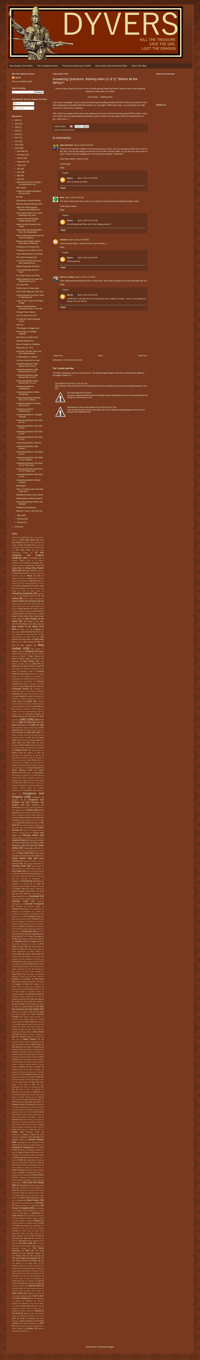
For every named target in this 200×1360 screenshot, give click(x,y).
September (21, 162)
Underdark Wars (34, 1286)
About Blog (138, 66)
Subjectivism (37, 1225)
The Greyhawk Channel (31, 1253)
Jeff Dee (38, 959)
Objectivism (26, 1092)
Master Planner (29, 1039)
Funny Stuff (23, 853)
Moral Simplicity (38, 1059)
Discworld (15, 757)
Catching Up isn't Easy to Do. (28, 247)
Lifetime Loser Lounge (19, 1012)
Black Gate (15, 632)
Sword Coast (26, 1231)
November (21, 155)
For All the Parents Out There (28, 276)
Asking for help (34, 601)
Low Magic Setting (20, 1024)
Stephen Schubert (18, 1223)
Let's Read (28, 1001)
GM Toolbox (37, 881)
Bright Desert (24, 664)
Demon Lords (17, 753)
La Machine (37, 986)
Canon (34, 674)
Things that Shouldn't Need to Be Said (24, 1271)
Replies (66, 173)
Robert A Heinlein (18, 1170)
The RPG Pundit (32, 1266)
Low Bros (40, 1022)
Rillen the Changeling (29, 1165)
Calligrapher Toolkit (26, 671)
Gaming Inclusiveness (34, 863)
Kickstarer (15, 979)
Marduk (24, 1034)
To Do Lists (22, 1276)
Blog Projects (29, 642)
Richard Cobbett (36, 1162)
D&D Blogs (34, 727)
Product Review (36, 1139)
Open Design (23, 1099)
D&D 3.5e (36, 722)
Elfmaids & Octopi (24, 823)
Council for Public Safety (32, 709)
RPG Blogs (38, 1182)
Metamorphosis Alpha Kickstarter (29, 498)
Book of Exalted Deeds (21, 659)
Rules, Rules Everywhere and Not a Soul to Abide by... (29, 237)
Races (22, 1150)
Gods (38, 884)
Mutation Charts (17, 1069)
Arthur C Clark (28, 598)
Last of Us (40, 989)
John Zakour (16, 971)
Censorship (27, 681)
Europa (25, 830)
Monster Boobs (31, 1054)
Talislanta (38, 1238)
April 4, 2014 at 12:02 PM (87, 295)
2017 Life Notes (25, 545)
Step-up (38, 1221)
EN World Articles (26, 825)
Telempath (22, 1241)
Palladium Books (18, 1104)
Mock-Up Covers (27, 1052)
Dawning (36, 745)
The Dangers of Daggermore (27, 328)
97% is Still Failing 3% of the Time (29, 292)
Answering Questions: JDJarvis (28, 443)
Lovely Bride (29, 1022)
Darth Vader (24, 740)
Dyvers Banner (25, 813)
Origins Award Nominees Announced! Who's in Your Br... (29, 307)
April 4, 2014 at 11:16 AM (85, 277)
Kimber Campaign (21, 981)
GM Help (25, 881)
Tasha (14, 1241)
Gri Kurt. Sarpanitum (34, 909)
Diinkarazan (27, 755)
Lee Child (37, 996)
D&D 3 (14, 722)
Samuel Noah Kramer (36, 1190)
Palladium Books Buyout (26, 507)
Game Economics (20, 856)
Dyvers (70, 178)
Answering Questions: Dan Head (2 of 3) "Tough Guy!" (29, 470)
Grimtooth (15, 911)
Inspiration (18, 941)
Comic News (17, 701)
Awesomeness (36, 604)
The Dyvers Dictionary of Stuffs (76, 66)
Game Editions (35, 856)
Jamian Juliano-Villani (33, 954)
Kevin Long (25, 976)
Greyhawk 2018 (17, 899)
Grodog (38, 911)
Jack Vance (24, 946)
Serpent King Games (27, 1198)
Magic (22, 1029)
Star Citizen (30, 1215)
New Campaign (19, 1079)
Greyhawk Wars (18, 909)
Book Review (29, 661)
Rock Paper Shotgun (34, 1177)
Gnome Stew (27, 884)
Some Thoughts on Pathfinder (28, 344)
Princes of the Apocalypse (31, 1137)
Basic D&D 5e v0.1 (21, 614)
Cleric (42, 694)
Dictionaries (15, 755)
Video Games (17, 1293)
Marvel (39, 1037)
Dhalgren (30, 753)
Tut (13, 1283)
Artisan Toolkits (18, 601)
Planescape (15, 1122)
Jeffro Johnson (28, 961)
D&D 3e (15, 725)
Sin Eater (40, 1203)
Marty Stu (30, 1037)
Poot (31, 1129)
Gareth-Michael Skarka (33, 868)
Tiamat (29, 1273)
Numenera (34, 1087)
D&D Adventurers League (20, 727)
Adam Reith (30, 571)
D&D (23, 719)
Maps (17, 1034)
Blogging (29, 651)
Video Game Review (34, 1291)
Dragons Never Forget (19, 780)
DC (43, 745)
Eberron (30, 817)
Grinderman (27, 911)
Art (39, 596)
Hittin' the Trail (16, 929)
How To (39, 931)
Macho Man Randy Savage (31, 1027)
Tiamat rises (37, 1273)
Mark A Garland (35, 1034)
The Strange (24, 1268)
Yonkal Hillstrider (17, 1328)
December (21, 151)
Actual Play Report (34, 568)
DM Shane (33, 760)
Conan (27, 704)
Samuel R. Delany (20, 1193)
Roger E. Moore (31, 1180)
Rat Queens (25, 1155)
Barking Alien (107, 97)
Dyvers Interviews (18, 815)
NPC (34, 1084)
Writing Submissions (30, 1323)
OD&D (35, 1092)
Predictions (15, 1134)
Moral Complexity (24, 1059)
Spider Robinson (18, 1215)
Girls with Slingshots (19, 878)
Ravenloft (41, 1155)
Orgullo (39, 1099)
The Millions (16, 1263)
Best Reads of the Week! (21, 66)
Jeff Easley (16, 961)
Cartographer (16, 679)
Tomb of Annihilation (33, 1278)
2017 (17, 138)
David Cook (30, 743)
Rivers (28, 1167)
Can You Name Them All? (26, 315)
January (20, 522)
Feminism (29, 838)
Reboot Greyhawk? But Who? (28, 266)
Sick (21, 1203)
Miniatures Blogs (17, 1049)
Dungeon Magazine (35, 785)
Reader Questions (20, 1157)
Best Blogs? (21, 486)
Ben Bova (34, 614)
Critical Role (16, 714)
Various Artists (30, 1288)
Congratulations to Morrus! (26, 357)
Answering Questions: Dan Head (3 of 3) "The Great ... (29, 464)
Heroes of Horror (26, 926)
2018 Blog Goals (38, 547)
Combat (14, 699)
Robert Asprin (32, 1170)
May (19, 176)
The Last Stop (35, 1256)
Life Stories (33, 1009)
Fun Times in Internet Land (27, 851)
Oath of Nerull (25, 1089)
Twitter (39, 1283)
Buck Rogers (16, 669)
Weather (18, 1301)
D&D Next (31, 732)
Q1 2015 (23, 1145)
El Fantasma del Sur (30, 820)
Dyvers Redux (19, 817)
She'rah (20, 1200)
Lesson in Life (17, 999)
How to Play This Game (20, 934)
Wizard (30, 1311)
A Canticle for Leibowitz (30, 563)
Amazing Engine (30, 583)
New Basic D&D (19, 1077)
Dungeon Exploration (19, 785)
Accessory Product (34, 565)
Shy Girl (14, 1203)
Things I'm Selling (36, 1268)
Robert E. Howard (26, 1172)
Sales (14, 1190)
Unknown (64, 240)
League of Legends (18, 994)
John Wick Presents (34, 969)
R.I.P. (35, 1147)
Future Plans (39, 853)
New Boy (40, 1077)
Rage (13, 1152)
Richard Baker (23, 1162)
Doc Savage (25, 763)
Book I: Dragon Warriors (31, 656)
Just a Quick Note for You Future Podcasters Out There (29, 214)
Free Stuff (30, 845)
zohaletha (24, 1331)
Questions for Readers (21, 1147)
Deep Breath (40, 747)
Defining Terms (21, 750)
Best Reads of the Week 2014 (30, 624)
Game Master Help (22, 858)
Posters (15, 1132)
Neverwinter (40, 1074)
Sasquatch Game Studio (36, 1193)
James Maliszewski (18, 951)
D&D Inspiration (18, 732)
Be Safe (19, 197)
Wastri (32, 1298)
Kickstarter (27, 979)
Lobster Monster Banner (32, 1017)
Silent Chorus (29, 1203)
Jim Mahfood (16, 964)
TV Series (20, 1283)
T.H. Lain (30, 1235)
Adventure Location (35, 573)
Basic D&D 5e (38, 611)
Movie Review (32, 1064)
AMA (20, 583)
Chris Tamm (37, 686)
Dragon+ (28, 773)
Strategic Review (32, 1223)
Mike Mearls (16, 1047)
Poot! (39, 1129)
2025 (17, 124)
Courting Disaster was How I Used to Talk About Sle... (30, 296)
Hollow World (28, 929)
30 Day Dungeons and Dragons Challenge (28, 555)
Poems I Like (37, 1127)
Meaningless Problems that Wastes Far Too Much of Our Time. (92, 407)
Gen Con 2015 (33, 874)
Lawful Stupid (19, 991)
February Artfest (30, 835)
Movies (22, 1067)
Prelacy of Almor (29, 1134)
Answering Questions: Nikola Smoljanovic (27, 393)
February (20, 519)
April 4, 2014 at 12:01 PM (87, 220)
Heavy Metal (23, 924)
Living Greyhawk (21, 1014)
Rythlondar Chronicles (19, 1188)
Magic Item (30, 1029)
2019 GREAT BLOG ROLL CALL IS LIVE (71, 384)
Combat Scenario (27, 699)
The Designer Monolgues (30, 1246)
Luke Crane (32, 1024)
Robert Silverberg (24, 1175)
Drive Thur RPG (21, 783)
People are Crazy (20, 1114)
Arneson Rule (28, 596)
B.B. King (25, 606)
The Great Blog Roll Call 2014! (79, 393)
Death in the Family (26, 747)
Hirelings (38, 926)
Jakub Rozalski (36, 946)
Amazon (41, 583)
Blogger (111, 1347)
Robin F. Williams (20, 1177)
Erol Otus (29, 827)
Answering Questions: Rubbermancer (25, 410)
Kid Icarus (39, 979)
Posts (17, 103)
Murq (31, 1067)
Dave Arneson (36, 740)
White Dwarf (26, 1306)
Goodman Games (38, 886)
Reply (62, 168)
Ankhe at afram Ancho (31, 591)
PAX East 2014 (36, 1107)
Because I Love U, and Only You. (29, 511)
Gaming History (17, 863)
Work (14, 1318)
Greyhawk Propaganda (34, 904)
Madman (14, 1029)
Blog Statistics (26, 645)
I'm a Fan (16, 936)
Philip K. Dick (36, 1117)
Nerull (21, 1074)
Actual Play (16, 568)
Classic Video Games (30, 694)
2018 (17, 134)
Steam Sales (32, 1218)
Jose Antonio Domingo (33, 971)
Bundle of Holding (30, 669)
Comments (19, 108)
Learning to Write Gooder (21, 996)
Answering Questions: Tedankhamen (25, 387)
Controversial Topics (18, 706)
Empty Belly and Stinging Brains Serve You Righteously (29, 231)
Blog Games (26, 639)
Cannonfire (25, 674)
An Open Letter (38, 586)
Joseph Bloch (17, 974)
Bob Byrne (24, 653)
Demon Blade (36, 750)
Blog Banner (31, 637)
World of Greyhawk (28, 1318)
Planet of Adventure (29, 1122)
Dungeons (28, 790)
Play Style (21, 1124)
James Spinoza (35, 951)
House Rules (27, 931)
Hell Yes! (19, 325)
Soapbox (25, 1208)
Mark (62, 197)
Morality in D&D (31, 1062)
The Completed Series (47, 66)
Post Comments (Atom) (73, 360)
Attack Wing (16, 604)
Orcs (32, 1099)
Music (38, 1067)
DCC (15, 747)
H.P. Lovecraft (33, 919)
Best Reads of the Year (24, 629)
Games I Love (36, 861)
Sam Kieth (22, 1190)
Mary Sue (15, 1039)
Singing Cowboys (20, 1205)
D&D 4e (25, 725)
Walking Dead (25, 1296)
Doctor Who (37, 763)
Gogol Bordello (24, 886)
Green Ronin (16, 896)
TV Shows (30, 1283)
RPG (25, 1182)
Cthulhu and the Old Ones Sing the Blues (28, 716)
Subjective (26, 1225)
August (20, 165)
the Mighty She (35, 1261)
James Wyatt (17, 954)
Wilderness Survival (18, 1311)
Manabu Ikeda (25, 1032)
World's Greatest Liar (27, 1321)
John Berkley (39, 964)
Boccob (34, 653)
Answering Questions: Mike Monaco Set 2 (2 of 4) (27, 376)
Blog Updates (36, 649)
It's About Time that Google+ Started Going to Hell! (27, 220)
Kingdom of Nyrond (22, 984)
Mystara (38, 1069)
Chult (21, 691)
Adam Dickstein (66, 145)
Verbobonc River (17, 1291)
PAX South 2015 (17, 1109)
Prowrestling (20, 1142)
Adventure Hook (20, 573)
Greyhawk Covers (20, 901)
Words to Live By (35, 1316)
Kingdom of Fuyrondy (37, 981)
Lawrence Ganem (35, 991)
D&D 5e (35, 725)
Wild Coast (26, 1308)
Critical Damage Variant (33, 711)
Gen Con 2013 (19, 874)
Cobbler (30, 696)
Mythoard (15, 1072)
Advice (29, 576)
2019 (17, 131)
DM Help (22, 760)
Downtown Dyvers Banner (27, 765)
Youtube (30, 1328)
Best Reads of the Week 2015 (28, 626)
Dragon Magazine (34, 768)
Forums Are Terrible (37, 840)
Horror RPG (16, 931)
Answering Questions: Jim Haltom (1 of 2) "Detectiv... (29, 459)
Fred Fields (33, 843)
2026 (17, 120)
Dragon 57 (21, 768)
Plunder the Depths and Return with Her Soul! (28, 192)
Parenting (30, 1104)
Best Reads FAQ (26, 616)
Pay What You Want (32, 1109)
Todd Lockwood (34, 1276)
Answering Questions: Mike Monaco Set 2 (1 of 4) (27, 382)
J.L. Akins (32, 944)
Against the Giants (18, 578)
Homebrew (38, 929)
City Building (31, 691)
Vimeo (39, 1293)
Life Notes (20, 1009)
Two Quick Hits (22, 285)
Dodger (14, 765)
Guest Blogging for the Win (34, 916)
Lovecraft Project (28, 1019)
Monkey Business (17, 1054)
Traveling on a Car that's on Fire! (29, 250)
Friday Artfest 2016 (31, 848)
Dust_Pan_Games (28, 807)
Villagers (30, 1293)
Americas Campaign (21, 586)
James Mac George (34, 949)
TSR (39, 1281)
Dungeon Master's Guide (21, 788)
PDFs (22, 1112)
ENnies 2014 (39, 825)
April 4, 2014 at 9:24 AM (83, 145)
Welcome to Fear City (29, 1303)
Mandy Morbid (38, 1032)
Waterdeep (40, 1298)
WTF (42, 1323)
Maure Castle (24, 1042)
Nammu (31, 1072)
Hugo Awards (36, 934)
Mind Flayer (27, 1047)
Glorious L (15, 881)
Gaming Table (36, 866)
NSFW (25, 1087)
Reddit (21, 1160)
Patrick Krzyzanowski (21, 1107)
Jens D (38, 961)
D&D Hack (26, 730)
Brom (26, 666)
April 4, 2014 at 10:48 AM (79, 240)
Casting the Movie (28, 679)
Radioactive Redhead (34, 1150)
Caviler (39, 679)
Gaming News (19, 866)
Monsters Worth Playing (29, 1057)
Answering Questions (67, 130)
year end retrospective (34, 1326)
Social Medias (39, 1208)
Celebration (15, 681)
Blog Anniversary (31, 634)
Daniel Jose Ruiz (24, 735)
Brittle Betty (16, 666)
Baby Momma (24, 608)
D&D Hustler (37, 730)
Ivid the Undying (20, 944)
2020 (17, 127)
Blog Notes (39, 639)
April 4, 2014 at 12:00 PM (87, 178)
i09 (25, 936)
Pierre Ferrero (28, 1119)
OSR (13, 1102)
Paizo (39, 1102)
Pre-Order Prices (33, 1132)
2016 (17, 141)
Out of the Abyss (26, 1102)
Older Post (142, 356)
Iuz (43, 941)
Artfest (15, 598)
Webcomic (29, 1301)
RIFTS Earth (16, 1165)
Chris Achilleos (24, 686)
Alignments (33, 581)
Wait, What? (21, 188)
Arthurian (38, 598)
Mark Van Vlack (18, 1037)
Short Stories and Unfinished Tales (111, 66)
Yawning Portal (19, 1326)
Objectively (15, 1092)
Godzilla (14, 886)
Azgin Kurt (15, 606)
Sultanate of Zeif (18, 1228)
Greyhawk (34, 896)
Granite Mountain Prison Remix (24, 891)
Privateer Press (18, 1140)
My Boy (29, 1069)
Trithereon (31, 1281)
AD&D (18, 571)
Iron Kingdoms (32, 941)
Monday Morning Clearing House (29, 204)
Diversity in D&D (27, 757)
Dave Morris (16, 743)
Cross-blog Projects (32, 714)
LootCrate (15, 1019)
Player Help (31, 1124)
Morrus (21, 1064)
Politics (14, 1129)
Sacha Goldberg (35, 1188)
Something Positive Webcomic (25, 1210)
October (20, 158)
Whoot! (36, 1306)
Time (14, 1276)
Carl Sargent (25, 676)
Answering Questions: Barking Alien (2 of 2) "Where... (28, 399)
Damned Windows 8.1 (25, 341)
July (19, 169)
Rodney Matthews (18, 1180)
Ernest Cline (19, 827)
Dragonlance (39, 773)
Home (100, 356)
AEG (38, 576)
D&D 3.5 (23, 722)
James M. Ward (18, 949)
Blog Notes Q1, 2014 (24, 348)
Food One (38, 838)
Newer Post (58, 356)
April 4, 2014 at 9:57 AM (74, 197)
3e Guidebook (33, 558)
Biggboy (38, 629)
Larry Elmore (29, 989)
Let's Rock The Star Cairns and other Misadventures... (28, 262)
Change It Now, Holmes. (26, 312)
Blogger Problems (17, 651)
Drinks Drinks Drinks (37, 780)
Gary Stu (28, 871)
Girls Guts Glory (36, 876)
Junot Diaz (30, 974)
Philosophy (16, 1119)
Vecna (40, 1288)
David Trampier (25, 745)
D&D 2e (38, 720)
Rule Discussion (36, 1185)
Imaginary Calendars (28, 939)
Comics (29, 701)
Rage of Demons (24, 1152)
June (19, 172)
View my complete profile (22, 81)
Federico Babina (17, 838)
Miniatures (37, 1047)
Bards (28, 611)
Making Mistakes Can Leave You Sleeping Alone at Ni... (29, 280)
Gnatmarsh (15, 884)
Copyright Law (38, 706)
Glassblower (36, 878)
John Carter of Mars (31, 966)
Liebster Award (27, 1006)
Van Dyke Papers (17, 1288)
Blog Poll (18, 642)
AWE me (26, 604)
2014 (17, 148)
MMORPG (15, 1052)
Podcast (20, 1127)
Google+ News (19, 888)
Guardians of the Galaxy (20, 914)
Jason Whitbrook (26, 959)
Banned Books (19, 611)
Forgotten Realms (19, 840)
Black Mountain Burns (29, 632)
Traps (23, 1281)
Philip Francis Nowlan (19, 1117)
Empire (36, 823)
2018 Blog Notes (23, 550)
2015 (17, 145)
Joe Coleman (27, 964)
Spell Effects (24, 1213)
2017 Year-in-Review (23, 547)
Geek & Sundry (39, 871)
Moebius (38, 1052)
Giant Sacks (25, 876)
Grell (25, 896)
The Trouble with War (63, 368)
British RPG (36, 664)
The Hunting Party (19, 1256)
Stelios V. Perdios (26, 1221)
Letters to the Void (27, 1004)
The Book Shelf (25, 1243)
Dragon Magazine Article (22, 770)
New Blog (31, 1077)
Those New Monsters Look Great (29, 254)
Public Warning (32, 1142)
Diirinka (38, 755)
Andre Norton (33, 588)
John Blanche (18, 966)
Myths (24, 1072)
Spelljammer (36, 1213)
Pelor (28, 1112)
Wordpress (22, 1316)
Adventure (40, 571)
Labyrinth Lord (16, 989)
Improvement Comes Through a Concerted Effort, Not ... (29, 183)
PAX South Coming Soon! (26, 257)
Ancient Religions (20, 588)
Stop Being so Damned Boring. (28, 200)
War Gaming (21, 1298)
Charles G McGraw (29, 684)
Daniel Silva (37, 735)
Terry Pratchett (34, 1241)
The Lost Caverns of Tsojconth (24, 1258)
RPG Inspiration (22, 1185)
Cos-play (17, 709)
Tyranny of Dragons (18, 1286)
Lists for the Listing (37, 1012)
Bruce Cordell (36, 666)
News (33, 1082)
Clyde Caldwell (19, 696)
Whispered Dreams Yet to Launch (29, 495)
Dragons (17, 775)
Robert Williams (38, 1175)
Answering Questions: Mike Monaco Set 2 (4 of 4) (27, 365)
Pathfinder (40, 1104)
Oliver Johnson (26, 1097)
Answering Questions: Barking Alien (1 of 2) (28, 404)
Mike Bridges (36, 1044)
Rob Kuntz (37, 1167)
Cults (16, 720)
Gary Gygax (16, 871)
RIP (40, 1165)
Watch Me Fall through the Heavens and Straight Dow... (28, 208)
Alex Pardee (23, 581)
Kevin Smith (37, 976)
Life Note (40, 1007)
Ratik (33, 1155)
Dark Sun (31, 737)
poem (28, 1127)
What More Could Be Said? (27, 337)
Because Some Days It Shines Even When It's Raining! (28, 242)
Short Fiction (33, 1200)
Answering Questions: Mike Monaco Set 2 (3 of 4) (27, 370)
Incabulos (41, 939)
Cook (29, 706)
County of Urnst (17, 711)
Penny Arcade (38, 1112)
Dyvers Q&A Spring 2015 (35, 815)
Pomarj (23, 1129)
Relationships (31, 1160)
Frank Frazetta (20, 843)
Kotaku (26, 986)
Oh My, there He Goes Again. (28, 288)
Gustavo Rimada (19, 919)
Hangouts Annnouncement (26, 921)
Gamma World (17, 868)
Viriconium (15, 1296)
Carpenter (37, 676)
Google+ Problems (35, 888)
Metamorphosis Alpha (21, 1044)
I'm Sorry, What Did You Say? (28, 360)
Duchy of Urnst (36, 783)
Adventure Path (17, 576)
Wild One (37, 1308)
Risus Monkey (17, 1167)
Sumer (31, 1228)
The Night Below (31, 1263)
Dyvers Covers (36, 813)
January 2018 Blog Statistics (21, 956)
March (19, 515)
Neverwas (29, 1074)
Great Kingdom (36, 894)
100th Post (15, 537)
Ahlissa (31, 578)
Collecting (38, 696)
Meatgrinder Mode (38, 1042)
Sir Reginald (33, 1205)
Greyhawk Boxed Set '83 (33, 899)
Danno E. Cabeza (67, 277)
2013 (17, 527)
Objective (38, 1089)
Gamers (26, 861)
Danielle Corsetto (18, 737)
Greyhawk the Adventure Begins (28, 906)
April (19, 179)
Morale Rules (18, 1062)
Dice (38, 753)
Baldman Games (38, 608)
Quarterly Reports (35, 1145)
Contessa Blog (36, 704)
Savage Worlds (20, 1195)
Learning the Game (34, 994)
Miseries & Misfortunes (33, 1049)
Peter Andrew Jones (35, 1114)
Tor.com (15, 1281)
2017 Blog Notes (27, 540)
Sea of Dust (32, 1195)
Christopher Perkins (20, 689)
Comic (39, 699)
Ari (18, 596)
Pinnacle (38, 1119)
